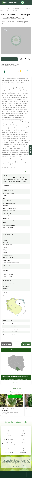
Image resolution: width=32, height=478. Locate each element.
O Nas (19, 476)
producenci (30, 150)
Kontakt (13, 476)
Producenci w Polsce (8, 350)
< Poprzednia (6, 344)
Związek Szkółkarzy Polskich (25, 170)
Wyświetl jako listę (16, 388)
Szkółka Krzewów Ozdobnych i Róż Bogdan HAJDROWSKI (18, 338)
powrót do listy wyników (9, 59)
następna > (26, 344)
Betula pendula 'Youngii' (8, 444)
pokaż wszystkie (16, 382)
